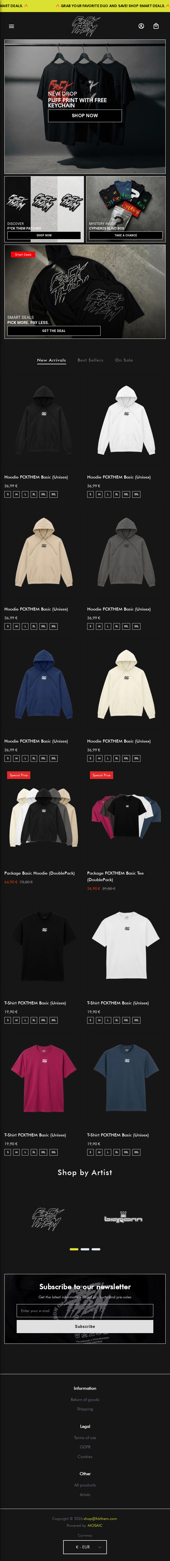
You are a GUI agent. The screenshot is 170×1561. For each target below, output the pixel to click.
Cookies (85, 1456)
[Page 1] (74, 1249)
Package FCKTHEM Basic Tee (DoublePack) (115, 876)
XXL (43, 494)
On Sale (124, 360)
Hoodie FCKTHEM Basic (36, 477)
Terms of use (85, 1437)
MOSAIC (95, 1525)
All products (85, 1485)
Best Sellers (91, 360)
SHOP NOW (85, 115)
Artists (85, 1494)
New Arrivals (51, 360)
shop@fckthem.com (100, 1518)
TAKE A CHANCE (126, 235)
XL (34, 494)
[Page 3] (96, 1249)
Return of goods (85, 1399)
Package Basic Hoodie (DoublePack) (39, 873)
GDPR (85, 1447)
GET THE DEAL (54, 331)
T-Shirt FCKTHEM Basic (35, 1003)
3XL (53, 494)
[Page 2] (85, 1249)
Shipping (85, 1409)
